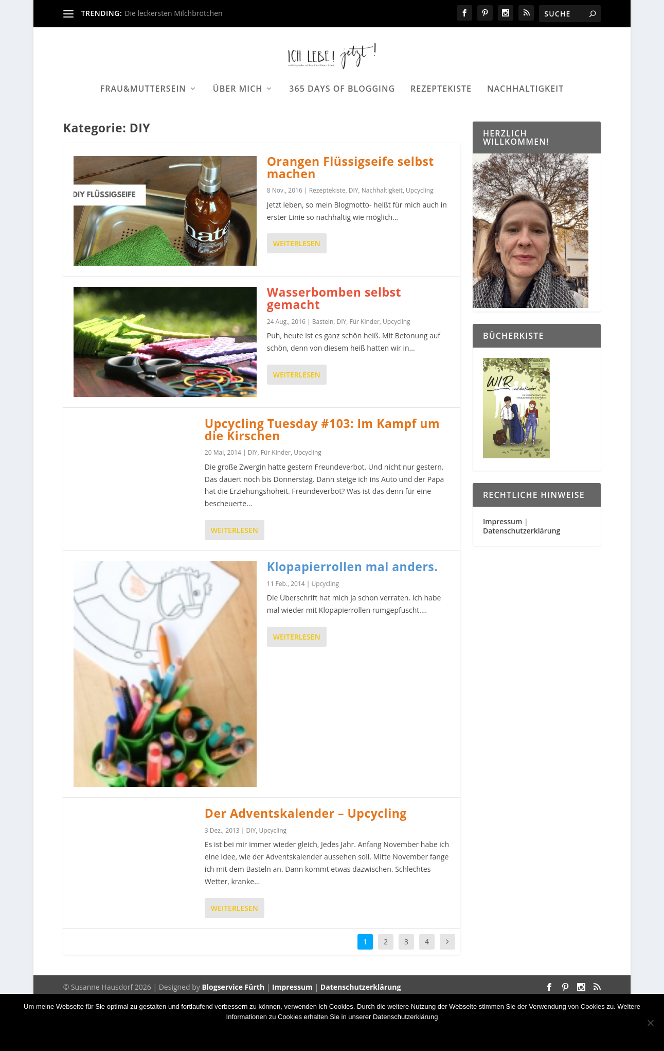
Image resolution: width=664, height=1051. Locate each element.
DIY (353, 242)
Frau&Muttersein (143, 122)
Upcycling (420, 242)
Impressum (502, 573)
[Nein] (650, 1023)
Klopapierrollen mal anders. (352, 618)
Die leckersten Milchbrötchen (173, 13)
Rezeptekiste (441, 122)
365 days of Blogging (342, 122)
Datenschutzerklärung (521, 583)
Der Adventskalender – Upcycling (306, 865)
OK (263, 1034)
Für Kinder (365, 373)
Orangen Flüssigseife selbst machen (350, 219)
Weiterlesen (296, 296)
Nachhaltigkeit (525, 122)
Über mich (238, 122)
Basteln (323, 373)
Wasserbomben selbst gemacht (334, 350)
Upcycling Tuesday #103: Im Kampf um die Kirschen (322, 481)
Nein (293, 1034)
